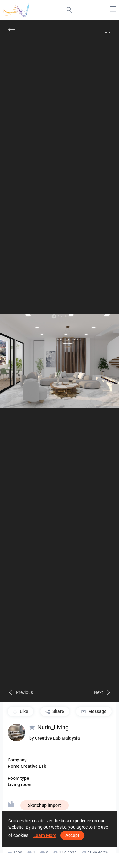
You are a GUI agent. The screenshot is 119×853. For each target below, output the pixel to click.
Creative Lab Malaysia (57, 738)
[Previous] (20, 692)
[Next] (102, 692)
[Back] (11, 29)
